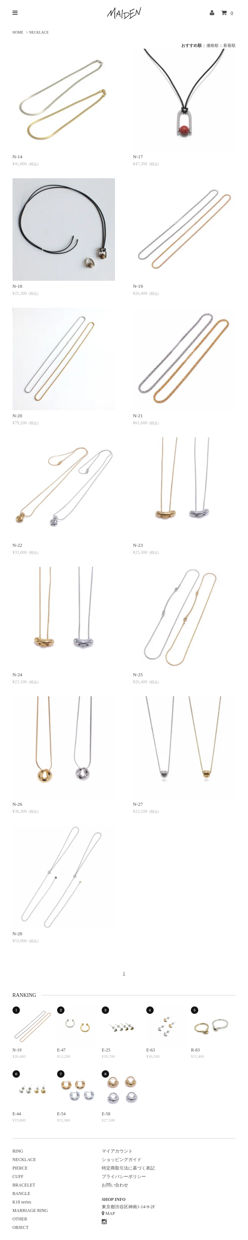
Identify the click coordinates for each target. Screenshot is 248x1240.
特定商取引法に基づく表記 (128, 1168)
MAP (110, 1213)
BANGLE (22, 1193)
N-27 (138, 804)
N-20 (17, 415)
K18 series (22, 1202)
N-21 (138, 415)
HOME (18, 32)
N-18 (17, 286)
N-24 (17, 674)
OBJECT (21, 1227)
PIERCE (20, 1168)
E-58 (106, 1113)
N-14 (17, 156)
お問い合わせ (115, 1185)
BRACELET (24, 1185)
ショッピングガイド (122, 1159)
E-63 (150, 1050)
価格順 (212, 45)
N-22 (17, 545)
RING (18, 1151)
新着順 (229, 45)
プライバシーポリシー (124, 1176)
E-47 (61, 1050)
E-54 (61, 1113)
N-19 (138, 286)
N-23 (138, 545)
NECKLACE (39, 32)
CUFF (18, 1176)
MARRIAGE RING (30, 1210)
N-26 (17, 804)
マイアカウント (117, 1151)
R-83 (195, 1050)
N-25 (138, 674)
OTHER (20, 1219)
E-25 (106, 1050)
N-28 (17, 933)
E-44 (17, 1113)
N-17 (138, 156)
